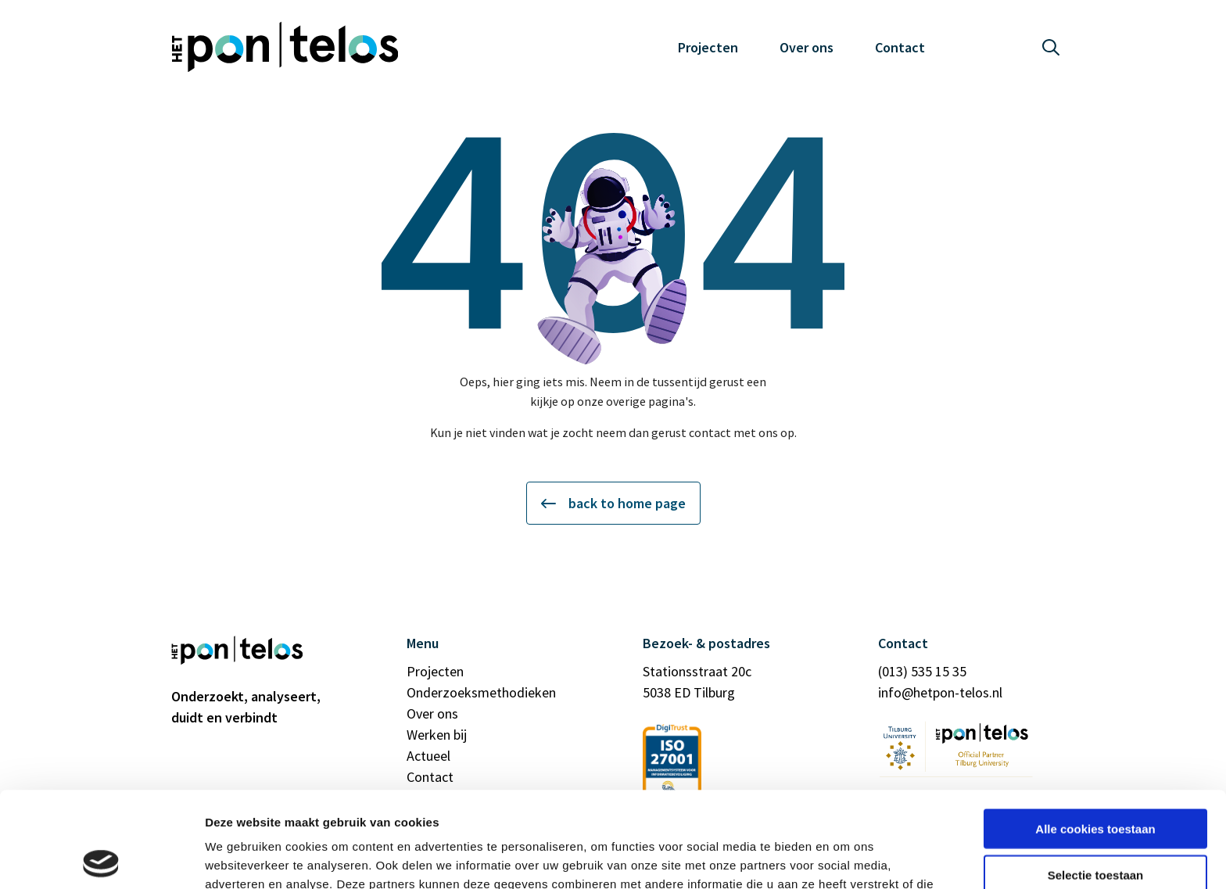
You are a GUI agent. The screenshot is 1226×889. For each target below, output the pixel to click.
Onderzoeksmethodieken (481, 692)
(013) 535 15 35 (922, 671)
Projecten (708, 47)
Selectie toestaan (1096, 779)
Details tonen (845, 858)
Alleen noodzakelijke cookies (1095, 824)
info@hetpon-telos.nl (940, 692)
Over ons (806, 47)
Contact (900, 47)
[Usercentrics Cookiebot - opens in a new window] (101, 858)
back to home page (613, 503)
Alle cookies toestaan (1095, 733)
